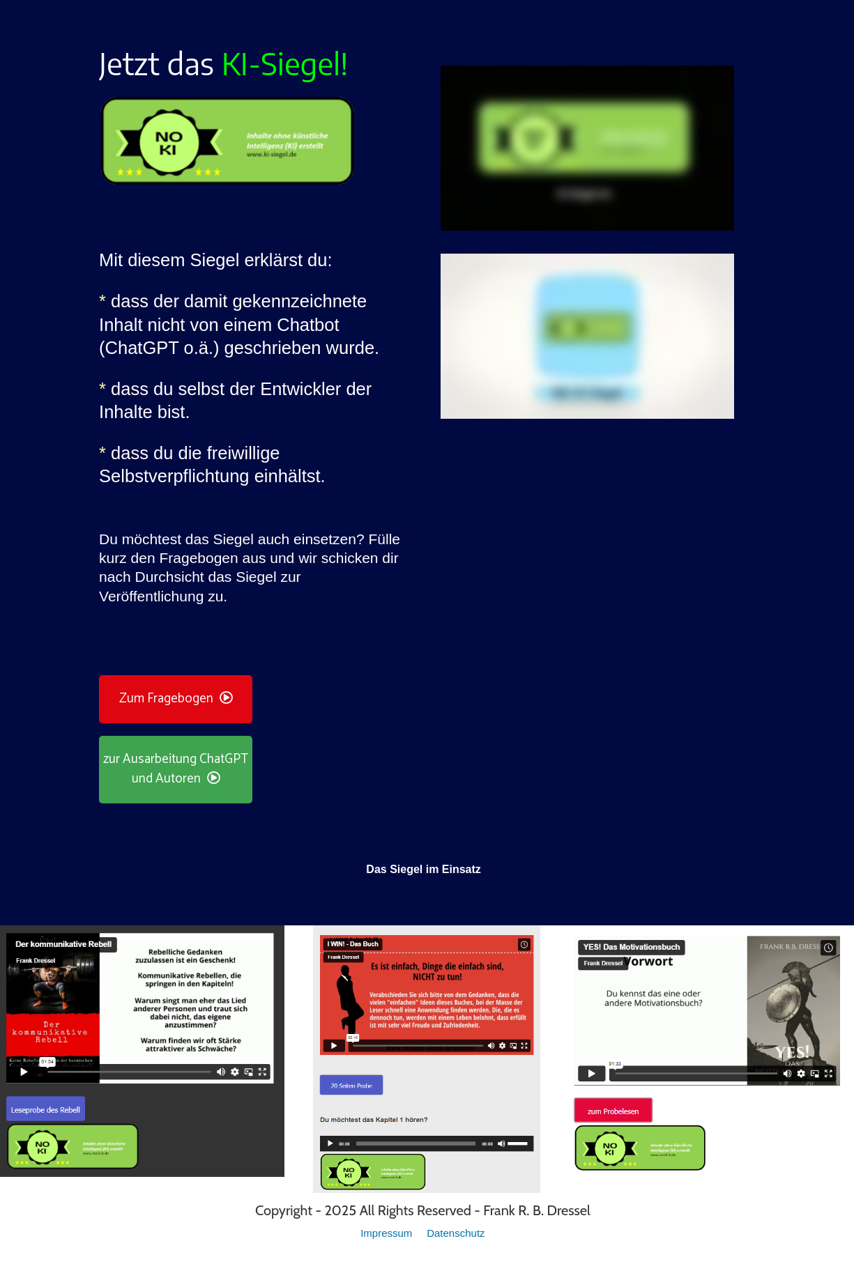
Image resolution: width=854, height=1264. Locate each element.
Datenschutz (456, 1233)
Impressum (387, 1233)
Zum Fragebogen (176, 698)
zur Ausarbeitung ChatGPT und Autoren (175, 769)
